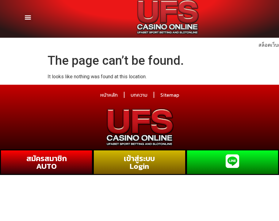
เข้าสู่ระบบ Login (139, 162)
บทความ (139, 95)
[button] (28, 15)
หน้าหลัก (109, 95)
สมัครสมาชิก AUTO (46, 162)
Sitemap (169, 95)
